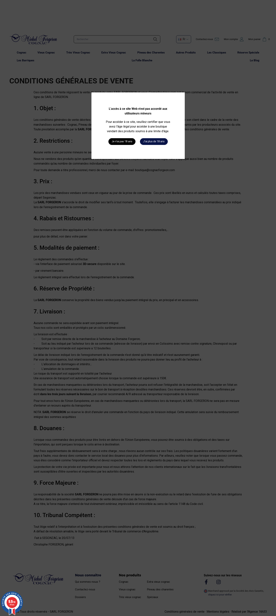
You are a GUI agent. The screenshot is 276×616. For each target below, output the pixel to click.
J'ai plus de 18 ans (154, 141)
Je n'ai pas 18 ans (122, 141)
